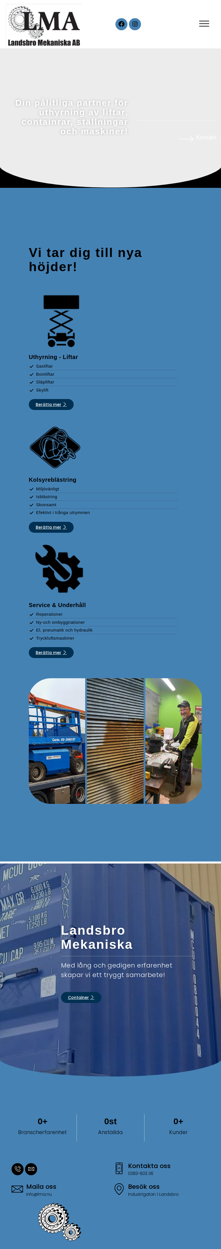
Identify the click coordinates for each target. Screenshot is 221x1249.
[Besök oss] (119, 1190)
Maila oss (41, 1186)
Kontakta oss (149, 1165)
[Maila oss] (17, 1190)
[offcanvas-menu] (204, 24)
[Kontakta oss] (119, 1169)
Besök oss (144, 1186)
